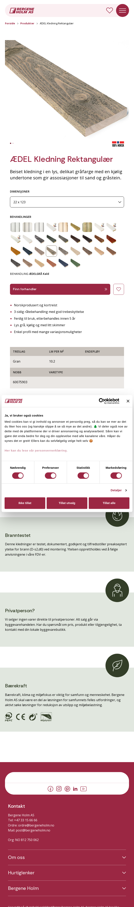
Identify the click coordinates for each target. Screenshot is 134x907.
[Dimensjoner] (67, 202)
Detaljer (116, 490)
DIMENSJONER (20, 191)
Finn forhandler (60, 289)
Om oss (16, 857)
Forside (10, 23)
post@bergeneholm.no (33, 830)
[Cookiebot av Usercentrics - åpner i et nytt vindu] (101, 401)
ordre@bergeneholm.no (36, 825)
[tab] (10, 143)
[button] (67, 90)
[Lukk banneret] (128, 401)
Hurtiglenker (21, 872)
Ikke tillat (25, 503)
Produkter (27, 23)
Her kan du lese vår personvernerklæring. (36, 450)
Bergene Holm (23, 888)
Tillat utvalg (67, 503)
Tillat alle (109, 503)
